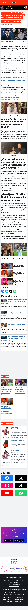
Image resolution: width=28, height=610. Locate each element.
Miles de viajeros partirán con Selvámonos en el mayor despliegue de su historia (13, 338)
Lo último (5, 376)
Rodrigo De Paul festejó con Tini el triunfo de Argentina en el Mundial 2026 (13, 313)
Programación (7, 423)
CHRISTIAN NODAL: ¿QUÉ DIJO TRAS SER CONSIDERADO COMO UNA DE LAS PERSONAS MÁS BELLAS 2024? (13, 97)
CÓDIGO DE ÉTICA (14, 586)
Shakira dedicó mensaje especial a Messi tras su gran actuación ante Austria (14, 301)
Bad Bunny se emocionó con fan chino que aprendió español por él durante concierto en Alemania (13, 326)
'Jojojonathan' (9, 8)
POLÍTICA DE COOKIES (14, 584)
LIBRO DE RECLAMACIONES (14, 577)
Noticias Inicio (7, 21)
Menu (3, 2)
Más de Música (17, 21)
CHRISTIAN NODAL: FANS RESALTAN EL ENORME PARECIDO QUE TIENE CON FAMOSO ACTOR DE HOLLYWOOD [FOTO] (13, 79)
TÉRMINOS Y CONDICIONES (14, 579)
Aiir (20, 601)
